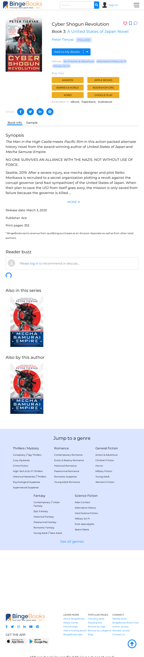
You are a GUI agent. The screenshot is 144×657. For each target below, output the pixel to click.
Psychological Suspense (26, 482)
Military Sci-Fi (61, 65)
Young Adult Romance (67, 482)
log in (34, 263)
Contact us (118, 634)
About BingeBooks (74, 618)
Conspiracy (19, 454)
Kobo (68, 95)
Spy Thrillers (34, 454)
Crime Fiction (20, 465)
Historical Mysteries (24, 476)
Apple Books (103, 80)
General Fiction (106, 448)
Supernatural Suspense (26, 487)
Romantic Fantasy (44, 527)
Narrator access (121, 630)
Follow (84, 40)
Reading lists (95, 622)
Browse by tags (96, 626)
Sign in (113, 5)
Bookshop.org (103, 87)
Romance (61, 448)
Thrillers (19, 448)
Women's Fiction (104, 482)
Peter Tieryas (63, 39)
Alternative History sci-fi (111, 61)
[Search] (96, 5)
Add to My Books (71, 52)
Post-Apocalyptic (84, 524)
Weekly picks (119, 618)
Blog (90, 634)
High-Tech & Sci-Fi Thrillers (28, 471)
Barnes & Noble (67, 87)
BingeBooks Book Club (125, 622)
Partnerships (70, 626)
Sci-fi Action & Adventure (79, 61)
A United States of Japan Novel (98, 31)
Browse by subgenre (99, 630)
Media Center (70, 622)
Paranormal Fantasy (45, 522)
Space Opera (82, 529)
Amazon (67, 80)
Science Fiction (86, 495)
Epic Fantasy (41, 511)
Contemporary (42, 502)
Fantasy (39, 495)
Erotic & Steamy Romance (69, 460)
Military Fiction (103, 471)
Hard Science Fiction (86, 513)
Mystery (33, 448)
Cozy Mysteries (21, 460)
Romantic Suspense (65, 476)
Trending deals (96, 618)
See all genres (72, 541)
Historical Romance (65, 465)
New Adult (56, 533)
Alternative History (85, 507)
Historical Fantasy (44, 516)
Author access (120, 626)
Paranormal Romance (66, 471)
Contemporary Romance (68, 454)
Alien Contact (82, 502)
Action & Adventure (106, 454)
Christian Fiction (104, 460)
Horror (99, 465)
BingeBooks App (72, 634)
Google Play (103, 95)
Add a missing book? (75, 630)
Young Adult (102, 476)
